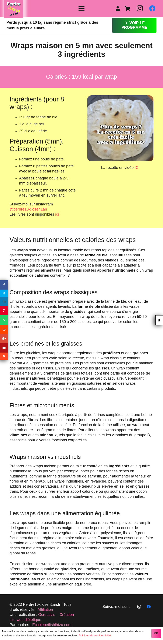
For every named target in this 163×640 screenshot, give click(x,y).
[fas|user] (119, 8)
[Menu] (82, 8)
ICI (137, 167)
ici (57, 214)
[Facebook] (152, 8)
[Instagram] (139, 8)
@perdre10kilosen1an (28, 209)
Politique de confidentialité (95, 635)
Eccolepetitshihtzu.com (51, 625)
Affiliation (45, 609)
